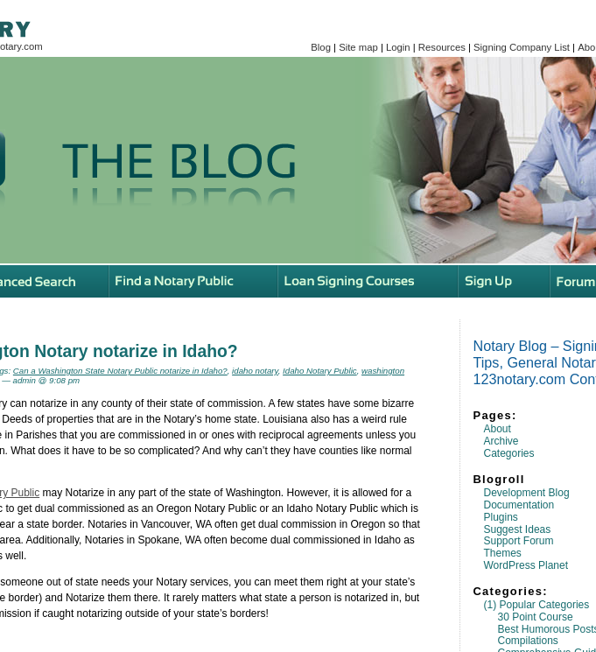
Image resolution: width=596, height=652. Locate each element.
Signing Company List (521, 47)
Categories (509, 453)
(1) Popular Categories (537, 605)
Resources (442, 47)
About (497, 429)
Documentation (519, 505)
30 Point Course (535, 617)
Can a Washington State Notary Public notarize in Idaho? (120, 370)
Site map (358, 47)
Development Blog (527, 493)
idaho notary (255, 370)
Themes (503, 553)
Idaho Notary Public (320, 370)
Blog (321, 47)
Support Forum (519, 541)
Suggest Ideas (517, 529)
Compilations (528, 640)
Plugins (501, 517)
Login (398, 47)
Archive (501, 441)
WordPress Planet (526, 565)
